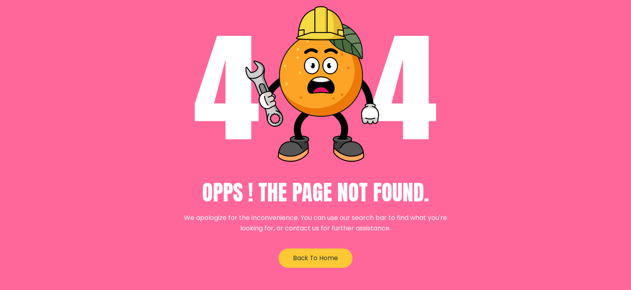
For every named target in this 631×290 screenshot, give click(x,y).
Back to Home (315, 258)
